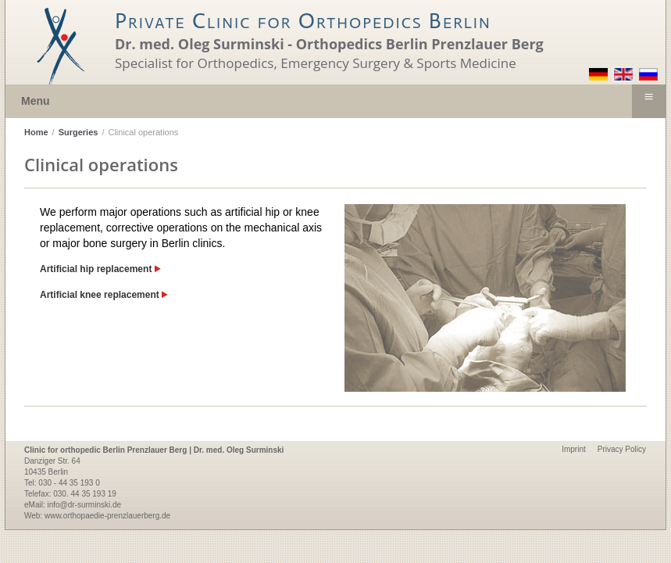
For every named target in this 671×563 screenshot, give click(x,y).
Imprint (574, 449)
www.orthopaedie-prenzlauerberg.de (107, 515)
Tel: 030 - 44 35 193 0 (62, 483)
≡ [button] (648, 97)
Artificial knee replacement (104, 294)
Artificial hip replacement (100, 269)
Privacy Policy (622, 449)
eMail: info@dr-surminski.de (72, 504)
